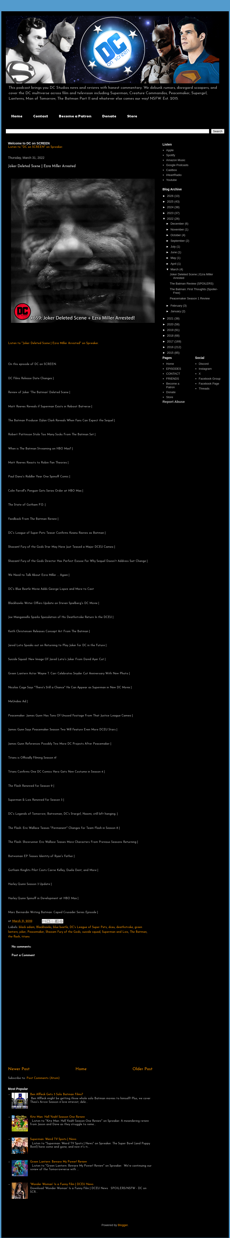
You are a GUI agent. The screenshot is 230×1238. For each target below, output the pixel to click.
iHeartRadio (174, 175)
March (174, 269)
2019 (171, 330)
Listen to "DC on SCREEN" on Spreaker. (35, 147)
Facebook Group (210, 378)
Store (132, 116)
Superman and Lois (115, 931)
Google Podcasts (177, 165)
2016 (171, 347)
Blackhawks (43, 927)
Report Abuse (174, 402)
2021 (171, 318)
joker (22, 931)
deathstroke (124, 927)
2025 (171, 201)
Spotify (170, 155)
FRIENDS (172, 378)
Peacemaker (35, 931)
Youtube (171, 180)
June (174, 252)
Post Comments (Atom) (43, 1078)
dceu (111, 927)
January (176, 311)
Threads (204, 388)
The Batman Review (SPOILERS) (191, 283)
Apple (170, 150)
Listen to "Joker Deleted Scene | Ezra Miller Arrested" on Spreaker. (53, 343)
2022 (171, 218)
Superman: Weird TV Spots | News (53, 1139)
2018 (171, 335)
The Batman (138, 931)
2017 (171, 341)
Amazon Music (175, 160)
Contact (40, 116)
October (176, 235)
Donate (109, 116)
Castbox (171, 170)
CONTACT (173, 373)
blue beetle (60, 927)
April (173, 263)
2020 (171, 324)
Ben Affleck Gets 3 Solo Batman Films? (56, 1094)
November (177, 229)
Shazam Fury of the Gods (63, 931)
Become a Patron (75, 116)
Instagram (205, 368)
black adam (27, 927)
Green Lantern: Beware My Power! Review (58, 1161)
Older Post (143, 1069)
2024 (171, 207)
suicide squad (91, 931)
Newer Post (19, 1069)
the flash (14, 936)
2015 (171, 352)
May (173, 258)
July (173, 246)
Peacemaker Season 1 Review (190, 298)
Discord (204, 363)
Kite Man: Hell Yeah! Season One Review (57, 1116)
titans (26, 936)
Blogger (123, 1225)
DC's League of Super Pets (88, 927)
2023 (171, 213)
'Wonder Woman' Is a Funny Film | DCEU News (61, 1184)
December (177, 223)
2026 (171, 196)
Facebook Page (209, 383)
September (178, 240)
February (176, 305)
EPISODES (173, 368)
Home (16, 116)
